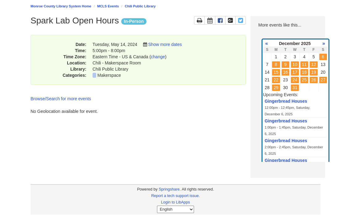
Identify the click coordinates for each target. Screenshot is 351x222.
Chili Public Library (140, 6)
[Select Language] (175, 209)
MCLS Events (108, 6)
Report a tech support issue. (175, 196)
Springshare (169, 189)
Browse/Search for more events (61, 98)
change (158, 56)
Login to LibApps (175, 202)
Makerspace (109, 75)
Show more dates (165, 44)
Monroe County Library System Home (61, 6)
